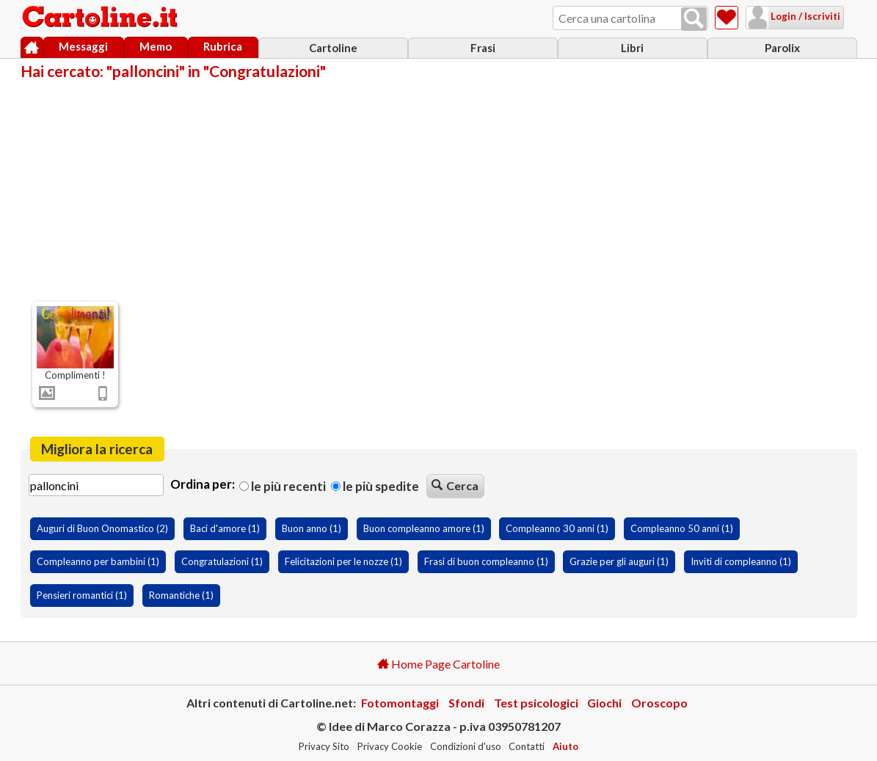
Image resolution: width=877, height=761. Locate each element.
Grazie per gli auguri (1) (619, 561)
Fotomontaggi (400, 703)
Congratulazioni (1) (222, 561)
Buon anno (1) (311, 528)
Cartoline (333, 47)
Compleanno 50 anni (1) (681, 528)
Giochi (604, 703)
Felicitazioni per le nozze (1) (343, 561)
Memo (155, 46)
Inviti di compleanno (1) (741, 561)
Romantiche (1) (181, 595)
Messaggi (83, 46)
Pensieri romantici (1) (82, 595)
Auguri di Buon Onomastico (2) (102, 528)
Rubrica (222, 46)
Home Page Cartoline (438, 664)
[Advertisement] (439, 189)
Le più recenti (282, 486)
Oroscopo (659, 703)
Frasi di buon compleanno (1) (486, 561)
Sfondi (466, 703)
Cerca (455, 485)
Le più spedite (375, 486)
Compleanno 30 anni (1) (557, 528)
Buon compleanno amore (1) (423, 528)
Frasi (482, 47)
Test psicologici (536, 703)
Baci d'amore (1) (225, 528)
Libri (632, 47)
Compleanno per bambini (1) (98, 561)
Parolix (782, 47)
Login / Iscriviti (786, 16)
